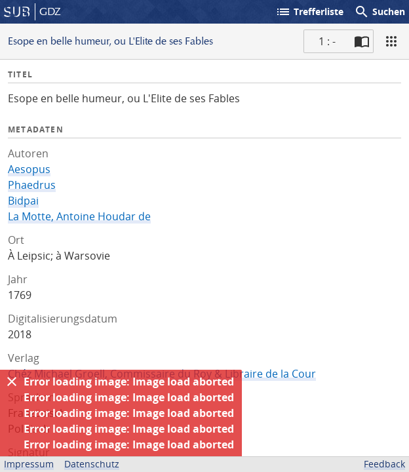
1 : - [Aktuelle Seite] (327, 41)
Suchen (379, 12)
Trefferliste (309, 12)
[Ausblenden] (12, 381)
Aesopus (29, 169)
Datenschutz (91, 464)
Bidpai (23, 200)
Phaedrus (32, 185)
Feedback (384, 464)
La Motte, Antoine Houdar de (79, 216)
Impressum (29, 464)
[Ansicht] (391, 41)
